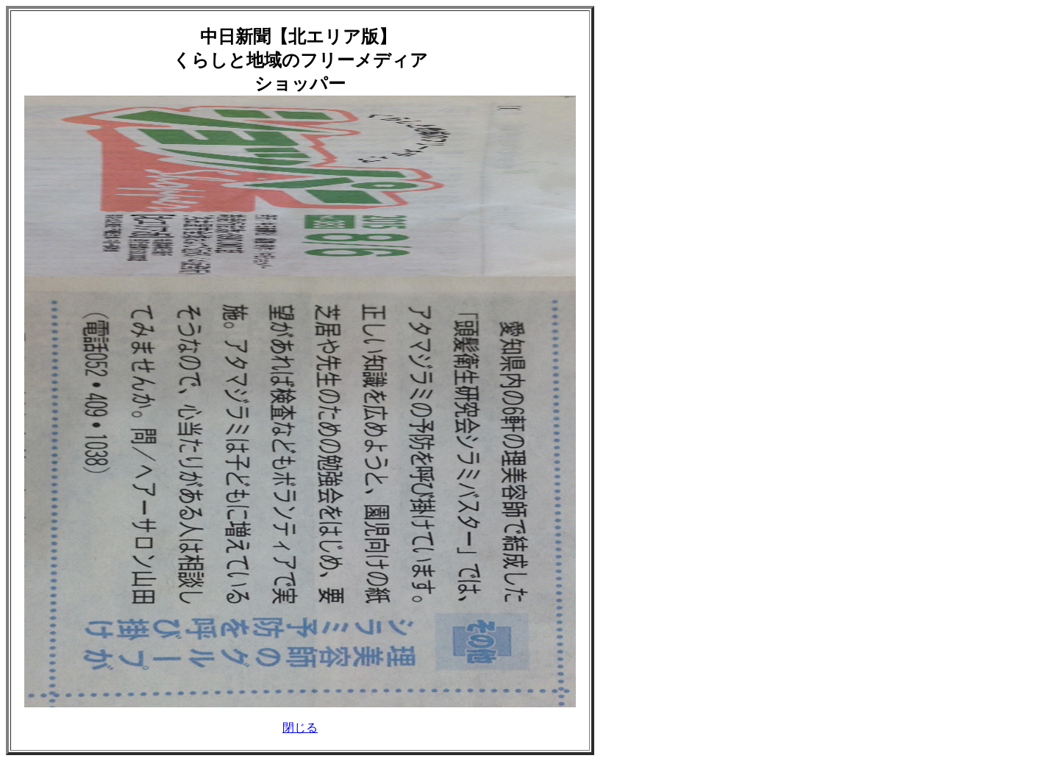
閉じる (300, 727)
